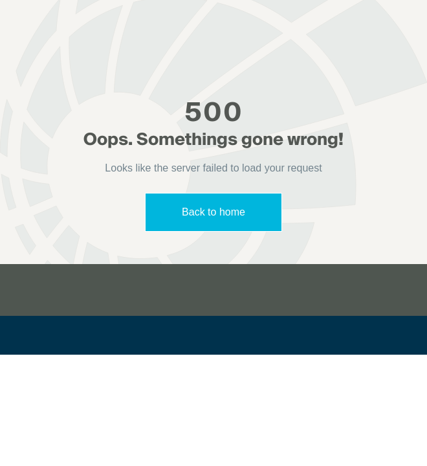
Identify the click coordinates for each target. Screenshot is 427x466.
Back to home (213, 211)
